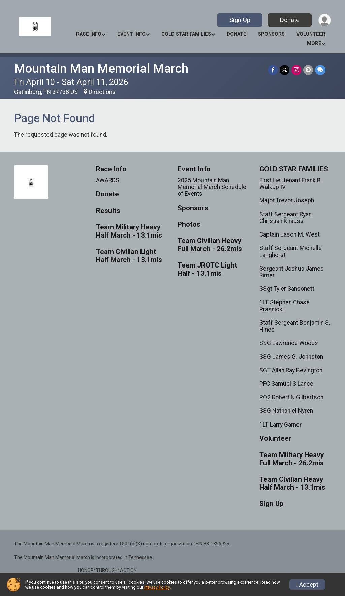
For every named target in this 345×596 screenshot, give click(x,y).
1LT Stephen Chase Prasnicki (284, 305)
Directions (102, 92)
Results (108, 211)
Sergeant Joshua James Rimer (291, 272)
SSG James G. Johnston (291, 356)
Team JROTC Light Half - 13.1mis (207, 269)
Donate (290, 19)
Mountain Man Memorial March (101, 68)
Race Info (88, 34)
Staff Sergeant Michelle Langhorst (290, 251)
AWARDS (107, 180)
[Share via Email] (308, 70)
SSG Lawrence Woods (288, 343)
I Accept (307, 584)
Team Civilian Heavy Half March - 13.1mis (292, 484)
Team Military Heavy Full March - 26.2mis (291, 459)
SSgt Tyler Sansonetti (287, 288)
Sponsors (271, 34)
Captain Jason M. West (289, 234)
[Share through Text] (320, 70)
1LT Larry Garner (280, 424)
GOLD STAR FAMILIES (186, 34)
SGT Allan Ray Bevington (290, 370)
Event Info (131, 34)
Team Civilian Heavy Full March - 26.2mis (210, 245)
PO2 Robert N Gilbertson (291, 397)
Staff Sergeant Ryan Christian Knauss (285, 217)
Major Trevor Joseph (286, 200)
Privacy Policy (157, 587)
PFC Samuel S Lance (286, 383)
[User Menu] (324, 20)
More (314, 43)
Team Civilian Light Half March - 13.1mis (129, 256)
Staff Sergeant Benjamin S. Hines (294, 326)
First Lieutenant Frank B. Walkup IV (290, 183)
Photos (189, 224)
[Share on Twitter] (284, 70)
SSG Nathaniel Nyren (286, 410)
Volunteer (310, 34)
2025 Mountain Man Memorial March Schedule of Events (212, 187)
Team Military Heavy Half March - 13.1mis (129, 231)
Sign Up (239, 19)
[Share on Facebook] (273, 70)
